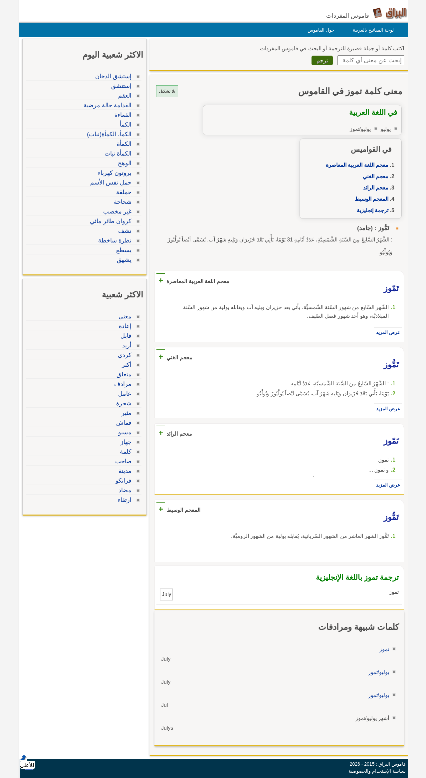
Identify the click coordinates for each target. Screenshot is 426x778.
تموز (382, 649)
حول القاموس (319, 30)
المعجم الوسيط (370, 199)
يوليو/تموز (376, 672)
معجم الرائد (374, 188)
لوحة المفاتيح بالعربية (371, 30)
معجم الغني (374, 176)
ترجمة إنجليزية (371, 210)
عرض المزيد (386, 332)
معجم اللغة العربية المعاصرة (355, 165)
